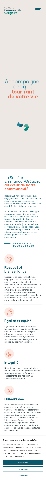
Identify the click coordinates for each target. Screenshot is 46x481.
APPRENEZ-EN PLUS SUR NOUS (23, 244)
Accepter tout (23, 462)
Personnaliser (23, 469)
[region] (23, 458)
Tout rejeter (23, 476)
